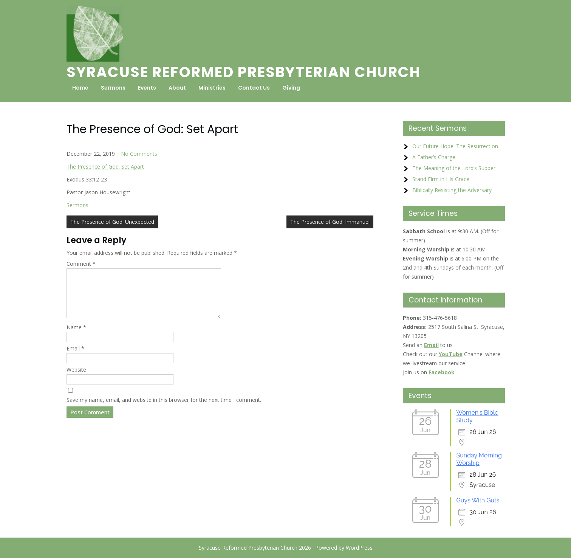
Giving (291, 87)
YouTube (451, 354)
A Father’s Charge (433, 157)
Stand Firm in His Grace (440, 179)
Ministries (212, 87)
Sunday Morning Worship (479, 459)
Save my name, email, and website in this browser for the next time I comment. (164, 408)
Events (147, 87)
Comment (81, 263)
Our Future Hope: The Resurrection (455, 146)
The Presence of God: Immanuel (330, 221)
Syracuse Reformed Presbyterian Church (244, 72)
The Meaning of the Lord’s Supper (453, 168)
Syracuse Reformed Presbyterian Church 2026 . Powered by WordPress (286, 547)
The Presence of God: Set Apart (105, 166)
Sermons (113, 87)
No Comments (139, 153)
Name (76, 336)
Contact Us (254, 87)
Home (80, 87)
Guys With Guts (478, 500)
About (177, 87)
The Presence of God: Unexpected (112, 221)
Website (76, 378)
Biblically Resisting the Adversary (452, 190)
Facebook (442, 372)
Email (75, 357)
